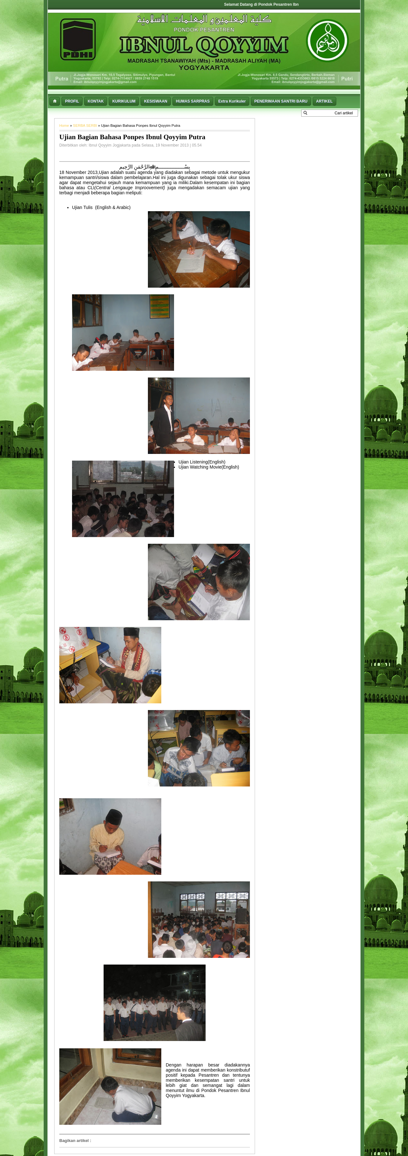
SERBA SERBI (85, 125)
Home (64, 125)
